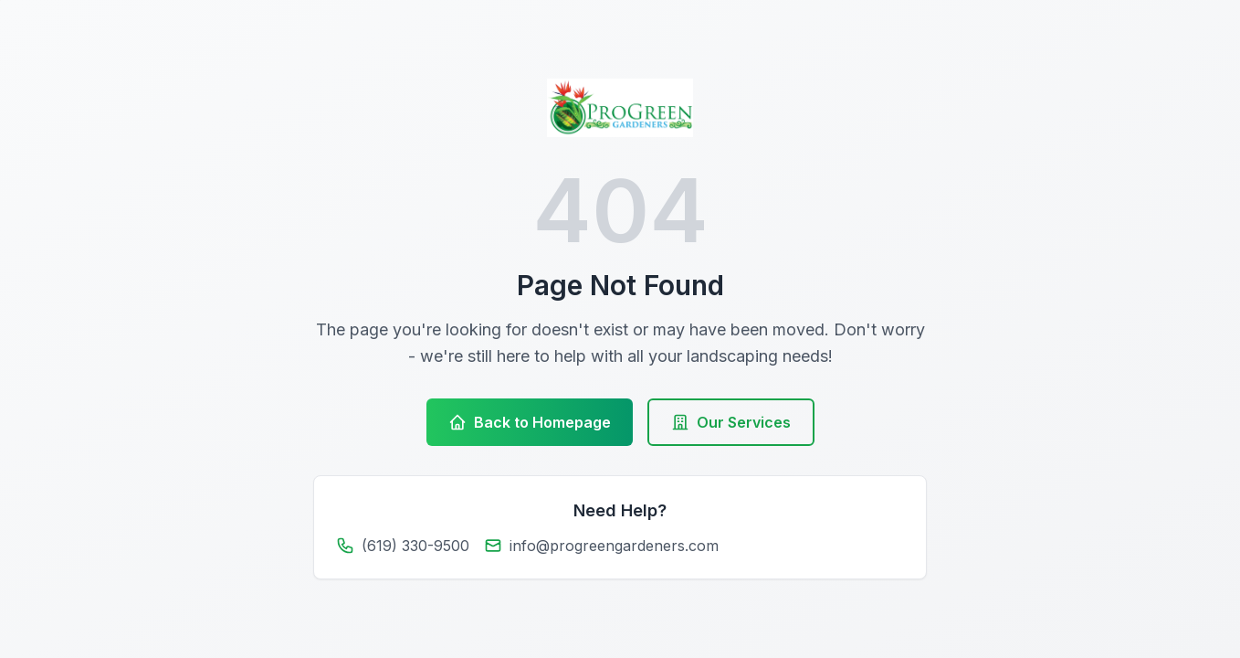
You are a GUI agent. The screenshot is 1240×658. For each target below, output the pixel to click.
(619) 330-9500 (415, 545)
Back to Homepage (529, 422)
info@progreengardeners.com (614, 545)
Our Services (731, 422)
